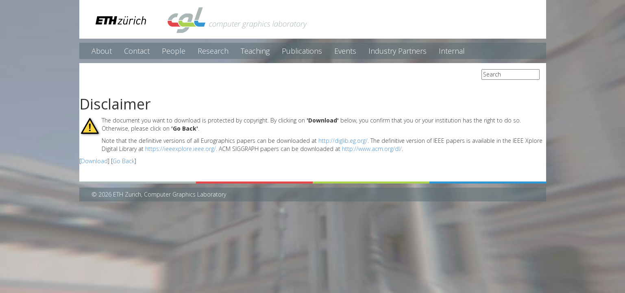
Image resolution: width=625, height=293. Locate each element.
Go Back (124, 161)
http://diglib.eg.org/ (343, 140)
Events (345, 51)
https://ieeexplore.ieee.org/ (180, 149)
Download (94, 161)
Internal (452, 51)
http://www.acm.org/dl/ (372, 149)
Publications (302, 51)
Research (213, 51)
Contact (137, 51)
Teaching (255, 51)
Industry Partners (397, 51)
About (101, 51)
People (173, 51)
